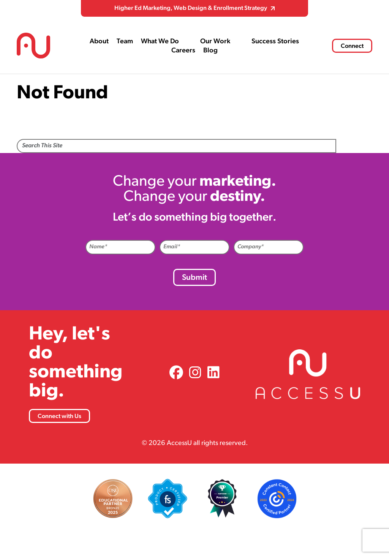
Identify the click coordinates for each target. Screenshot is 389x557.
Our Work (215, 41)
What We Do (160, 41)
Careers (183, 50)
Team (125, 41)
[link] (176, 374)
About (99, 41)
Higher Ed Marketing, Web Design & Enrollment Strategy (190, 8)
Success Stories (275, 41)
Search (354, 147)
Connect (352, 46)
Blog (210, 50)
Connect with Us (59, 416)
